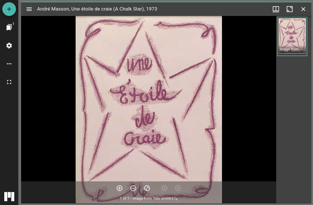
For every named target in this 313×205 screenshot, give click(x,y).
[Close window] (303, 9)
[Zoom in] (119, 188)
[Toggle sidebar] (29, 9)
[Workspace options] (9, 64)
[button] (292, 36)
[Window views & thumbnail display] (276, 9)
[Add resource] (9, 9)
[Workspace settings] (9, 45)
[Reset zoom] (147, 188)
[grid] (293, 109)
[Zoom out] (133, 188)
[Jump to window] (9, 27)
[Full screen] (9, 82)
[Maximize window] (289, 9)
